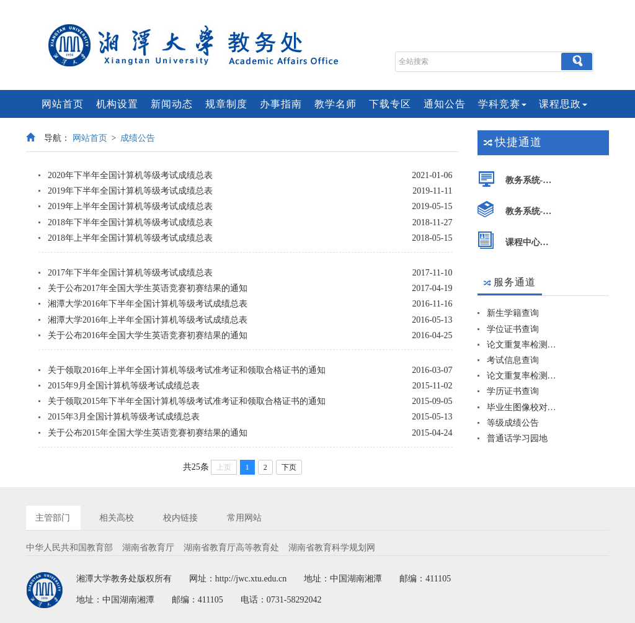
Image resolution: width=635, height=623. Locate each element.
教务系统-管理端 (531, 180)
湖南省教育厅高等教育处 (231, 547)
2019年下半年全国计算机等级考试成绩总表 (130, 190)
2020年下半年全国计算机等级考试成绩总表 (130, 175)
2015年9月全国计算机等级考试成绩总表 (124, 385)
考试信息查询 (513, 360)
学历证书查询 (513, 391)
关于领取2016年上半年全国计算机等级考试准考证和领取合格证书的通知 (187, 370)
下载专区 (390, 104)
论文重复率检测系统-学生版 (522, 344)
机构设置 (117, 104)
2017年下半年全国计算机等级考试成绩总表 (130, 272)
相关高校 (116, 517)
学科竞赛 (502, 104)
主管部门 (52, 517)
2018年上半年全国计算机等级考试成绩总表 (130, 238)
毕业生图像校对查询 (522, 407)
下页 (289, 467)
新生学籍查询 (513, 313)
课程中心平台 (531, 242)
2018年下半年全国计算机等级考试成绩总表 (130, 222)
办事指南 (281, 104)
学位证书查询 (513, 329)
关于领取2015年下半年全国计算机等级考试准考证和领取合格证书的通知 (187, 401)
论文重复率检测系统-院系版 (522, 375)
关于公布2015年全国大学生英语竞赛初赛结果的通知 (147, 432)
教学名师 (335, 104)
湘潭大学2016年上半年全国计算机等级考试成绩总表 (147, 320)
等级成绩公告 (513, 423)
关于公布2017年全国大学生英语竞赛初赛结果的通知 (147, 288)
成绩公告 (137, 138)
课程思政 (563, 104)
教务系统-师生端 (531, 211)
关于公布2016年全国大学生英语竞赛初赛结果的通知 (147, 335)
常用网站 (244, 517)
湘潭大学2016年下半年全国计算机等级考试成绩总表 (147, 303)
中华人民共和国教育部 (69, 547)
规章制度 (226, 104)
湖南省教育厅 (148, 547)
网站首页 (63, 104)
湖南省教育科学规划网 (331, 547)
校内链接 (180, 517)
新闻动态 (172, 104)
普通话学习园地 (517, 438)
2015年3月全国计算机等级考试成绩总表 (124, 416)
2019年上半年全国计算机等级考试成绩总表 (130, 206)
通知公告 (445, 104)
